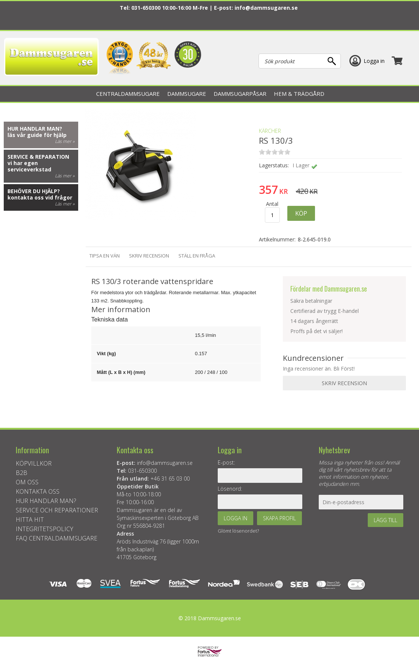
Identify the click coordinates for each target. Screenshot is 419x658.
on (262, 152)
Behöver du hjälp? (33, 191)
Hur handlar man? (34, 128)
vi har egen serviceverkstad (29, 166)
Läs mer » (64, 141)
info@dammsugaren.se (266, 7)
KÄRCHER (270, 130)
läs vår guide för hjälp (37, 134)
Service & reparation (38, 156)
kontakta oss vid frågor (39, 197)
